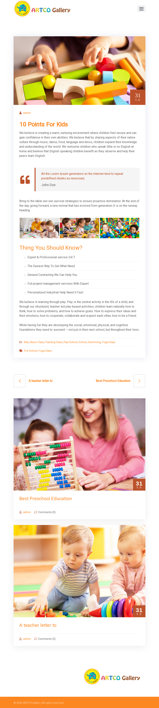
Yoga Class (108, 342)
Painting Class (53, 342)
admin (27, 112)
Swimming (94, 342)
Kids (26, 342)
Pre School (30, 350)
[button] (141, 8)
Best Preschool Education (113, 381)
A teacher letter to (41, 381)
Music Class (37, 342)
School (83, 342)
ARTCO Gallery (32, 702)
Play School (70, 342)
